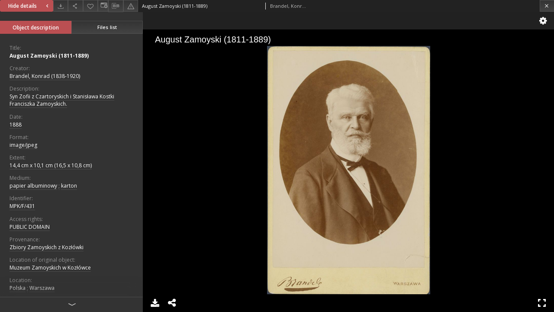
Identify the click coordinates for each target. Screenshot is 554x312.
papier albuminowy (33, 185)
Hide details (29, 6)
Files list (107, 27)
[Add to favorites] (90, 6)
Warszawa (42, 288)
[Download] (60, 6)
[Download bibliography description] (115, 6)
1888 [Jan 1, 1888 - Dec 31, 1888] (16, 124)
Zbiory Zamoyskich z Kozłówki (47, 247)
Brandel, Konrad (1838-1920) (45, 76)
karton (69, 185)
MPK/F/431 (22, 206)
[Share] (75, 6)
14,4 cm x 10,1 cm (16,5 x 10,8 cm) (51, 165)
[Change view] (103, 6)
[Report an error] (130, 6)
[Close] (547, 6)
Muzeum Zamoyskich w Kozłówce (50, 267)
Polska (18, 288)
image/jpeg (23, 145)
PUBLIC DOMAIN (30, 227)
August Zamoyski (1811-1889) (49, 55)
